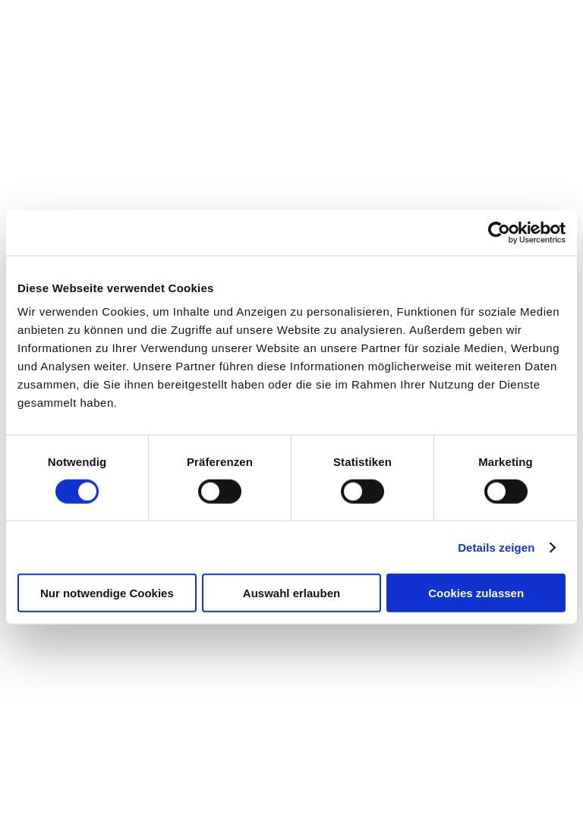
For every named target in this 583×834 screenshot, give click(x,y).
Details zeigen (496, 546)
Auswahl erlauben (291, 593)
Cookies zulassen (476, 593)
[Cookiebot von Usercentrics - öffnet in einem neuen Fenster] (499, 232)
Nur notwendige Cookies (107, 593)
